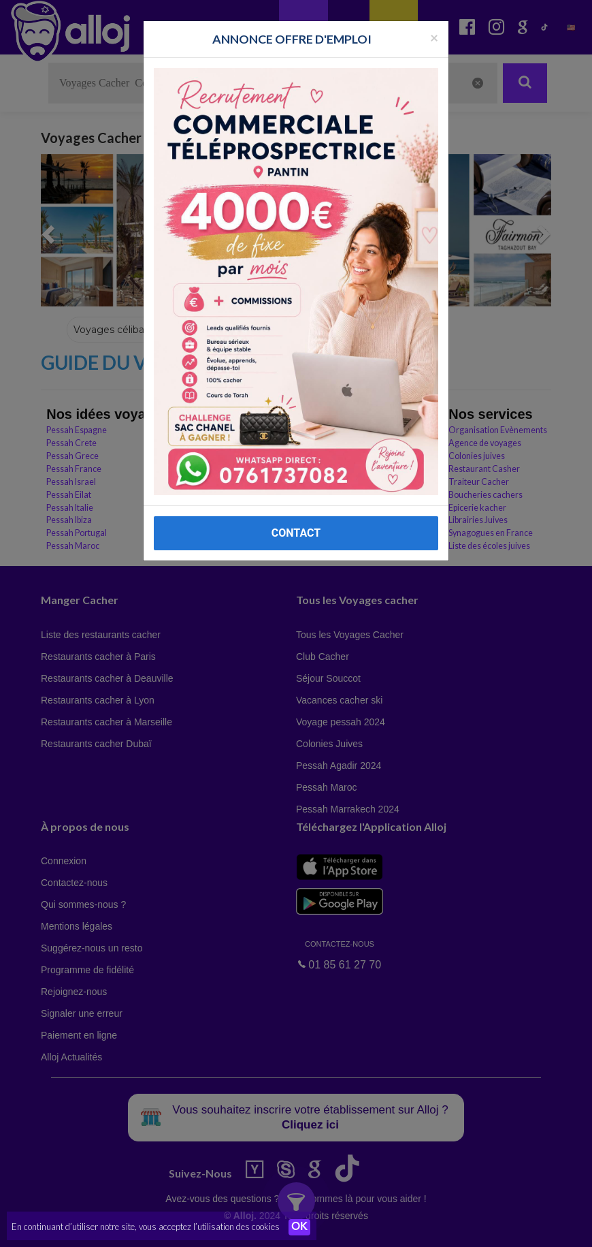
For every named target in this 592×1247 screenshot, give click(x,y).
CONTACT (296, 532)
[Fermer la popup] (434, 37)
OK (299, 1227)
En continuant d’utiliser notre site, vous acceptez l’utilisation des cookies (146, 1226)
